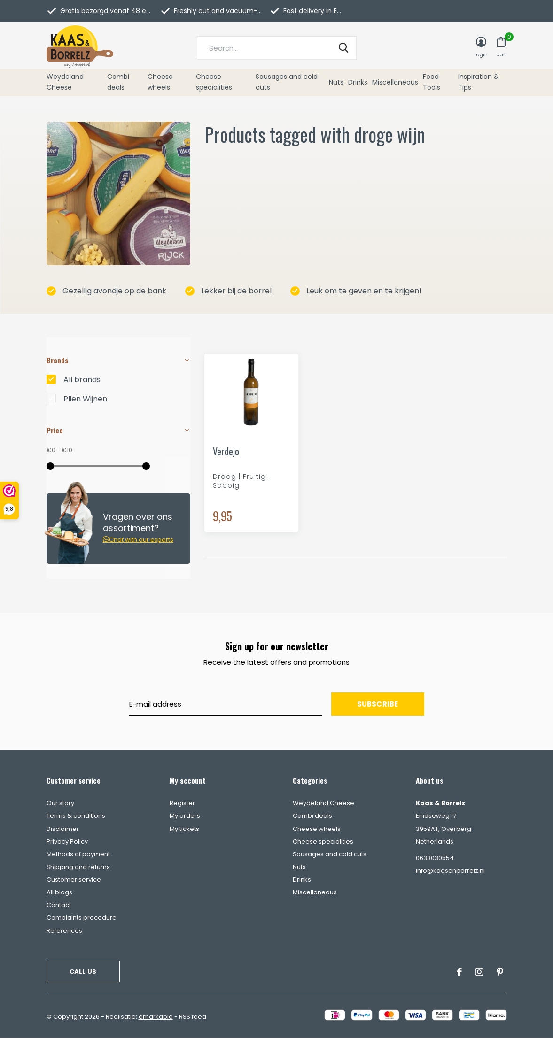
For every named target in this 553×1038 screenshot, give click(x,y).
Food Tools (431, 82)
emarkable (156, 1016)
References (64, 930)
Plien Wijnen (85, 399)
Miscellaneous (395, 82)
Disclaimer (63, 828)
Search (343, 48)
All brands (82, 380)
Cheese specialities (214, 82)
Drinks (357, 82)
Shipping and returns (78, 866)
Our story (60, 803)
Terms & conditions (76, 815)
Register (182, 803)
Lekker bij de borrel (228, 290)
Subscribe (377, 704)
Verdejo (226, 451)
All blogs (59, 892)
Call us (83, 971)
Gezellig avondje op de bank (106, 290)
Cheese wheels (160, 82)
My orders (185, 815)
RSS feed (192, 1016)
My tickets (184, 828)
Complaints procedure (82, 917)
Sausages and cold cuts (287, 82)
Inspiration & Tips (478, 82)
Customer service (74, 879)
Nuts (336, 82)
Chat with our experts (138, 539)
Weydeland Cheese (65, 82)
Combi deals (118, 82)
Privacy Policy (67, 841)
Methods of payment (78, 854)
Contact (59, 904)
